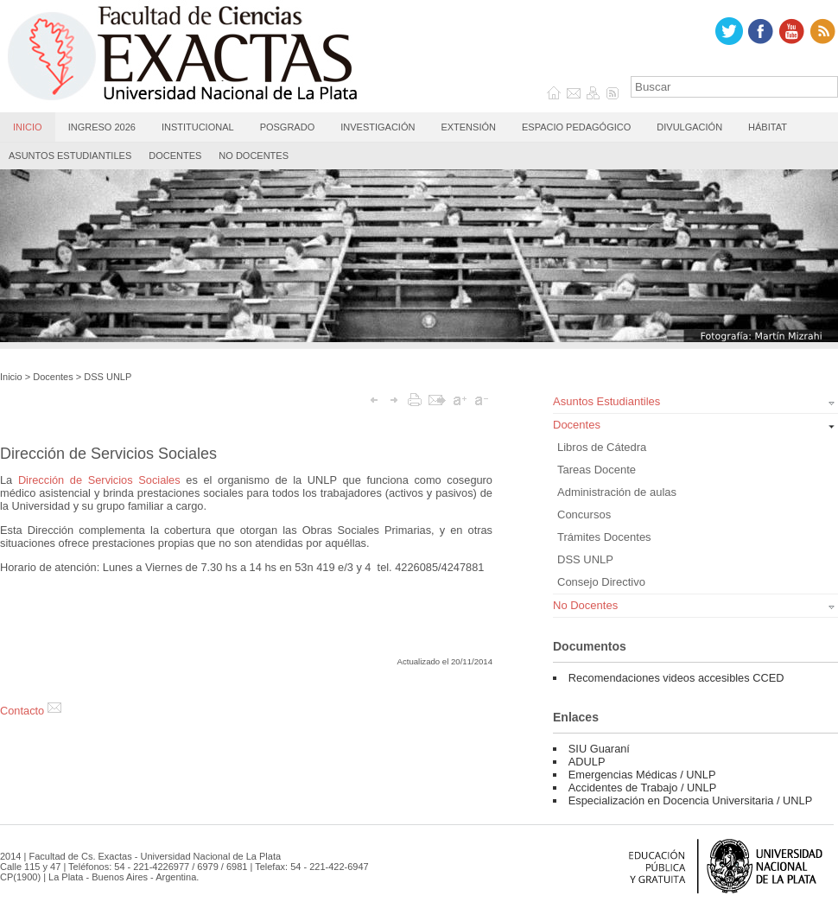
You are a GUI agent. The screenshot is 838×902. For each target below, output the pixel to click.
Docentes (175, 155)
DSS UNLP (107, 377)
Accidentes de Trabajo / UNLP (642, 787)
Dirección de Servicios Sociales (99, 479)
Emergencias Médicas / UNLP (642, 774)
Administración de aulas (616, 492)
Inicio (27, 127)
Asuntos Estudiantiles (70, 155)
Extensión (468, 127)
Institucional (198, 127)
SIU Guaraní (599, 748)
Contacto (30, 710)
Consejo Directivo (601, 581)
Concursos (584, 514)
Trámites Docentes (604, 536)
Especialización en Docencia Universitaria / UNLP (690, 800)
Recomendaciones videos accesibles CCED (676, 677)
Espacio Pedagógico (576, 127)
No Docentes (254, 155)
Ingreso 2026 (102, 127)
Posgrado (287, 127)
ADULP (587, 761)
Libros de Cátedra (601, 447)
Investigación (377, 127)
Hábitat (767, 127)
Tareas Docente (596, 469)
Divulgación (689, 127)
